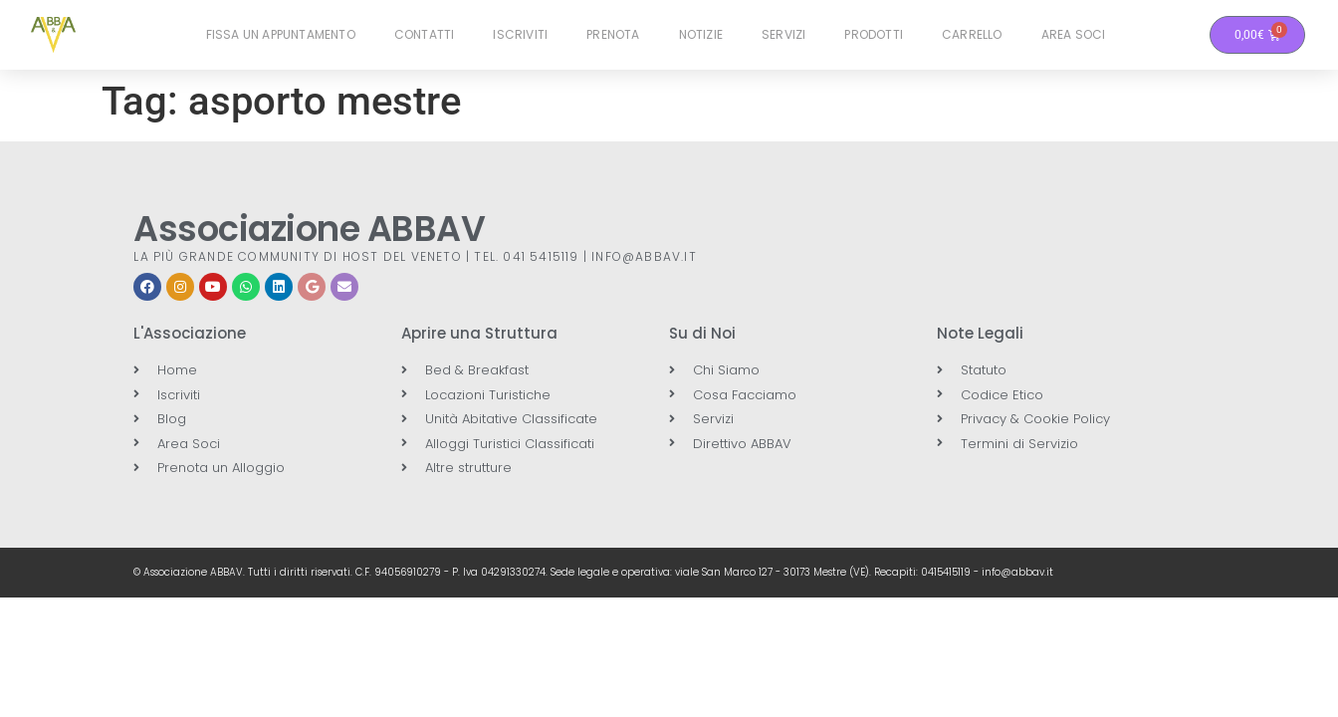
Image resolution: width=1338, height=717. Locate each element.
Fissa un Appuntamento (280, 34)
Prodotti (873, 34)
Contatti (424, 34)
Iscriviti (520, 34)
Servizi (783, 34)
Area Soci (1073, 34)
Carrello (972, 34)
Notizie (701, 34)
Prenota (612, 34)
